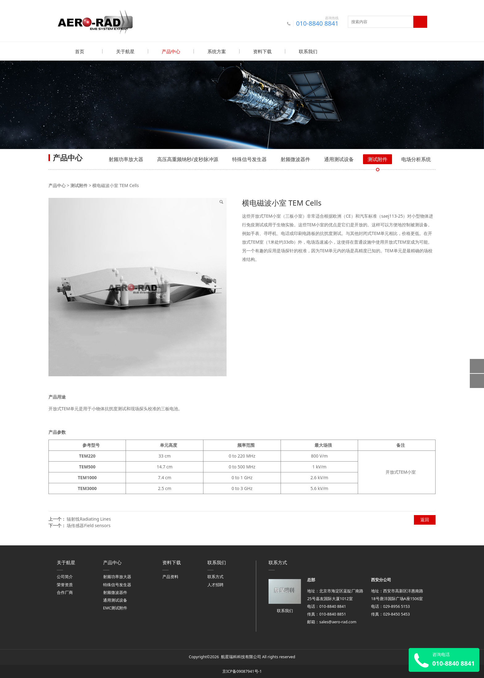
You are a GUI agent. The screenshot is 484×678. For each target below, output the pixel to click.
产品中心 (171, 51)
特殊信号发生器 (249, 159)
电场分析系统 (416, 159)
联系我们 (308, 51)
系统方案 (216, 51)
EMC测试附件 (115, 607)
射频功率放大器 (126, 159)
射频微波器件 (295, 159)
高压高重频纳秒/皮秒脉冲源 (187, 159)
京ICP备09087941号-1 (242, 671)
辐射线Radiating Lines (89, 519)
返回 (424, 519)
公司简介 (65, 576)
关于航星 (125, 51)
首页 (79, 51)
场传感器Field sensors (89, 525)
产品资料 (170, 576)
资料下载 (262, 51)
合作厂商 (65, 592)
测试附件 (377, 159)
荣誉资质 (65, 584)
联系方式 (215, 576)
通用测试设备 (339, 159)
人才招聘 (215, 584)
